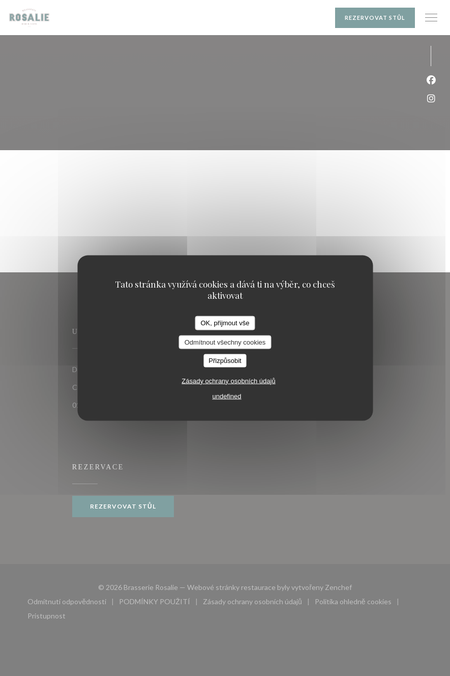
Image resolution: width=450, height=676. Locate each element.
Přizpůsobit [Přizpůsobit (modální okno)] (224, 360)
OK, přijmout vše (224, 323)
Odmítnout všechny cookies (225, 342)
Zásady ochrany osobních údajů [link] (228, 380)
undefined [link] (226, 396)
